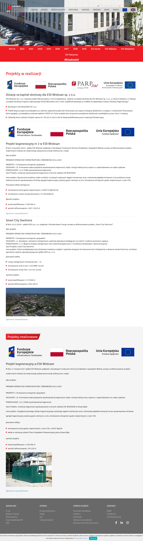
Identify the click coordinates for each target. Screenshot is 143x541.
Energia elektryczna (47, 511)
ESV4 (40, 49)
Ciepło (42, 514)
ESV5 (49, 49)
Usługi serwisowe (46, 520)
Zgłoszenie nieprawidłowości (17, 213)
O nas (8, 511)
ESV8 (75, 49)
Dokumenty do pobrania (82, 520)
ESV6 (57, 49)
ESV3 (31, 49)
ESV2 (22, 49)
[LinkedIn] (121, 523)
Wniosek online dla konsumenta (85, 523)
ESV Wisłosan (110, 49)
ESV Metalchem (127, 49)
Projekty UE (111, 514)
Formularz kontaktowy (82, 511)
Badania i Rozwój (12, 514)
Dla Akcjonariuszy (114, 517)
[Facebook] (116, 523)
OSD (7, 523)
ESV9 (84, 49)
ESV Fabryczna (71, 54)
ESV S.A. (12, 49)
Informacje (77, 517)
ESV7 (66, 49)
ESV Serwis (95, 49)
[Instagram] (127, 523)
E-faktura (76, 514)
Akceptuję (93, 538)
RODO (109, 511)
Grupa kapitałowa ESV (14, 520)
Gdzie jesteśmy (11, 517)
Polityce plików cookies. (81, 538)
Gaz (41, 517)
